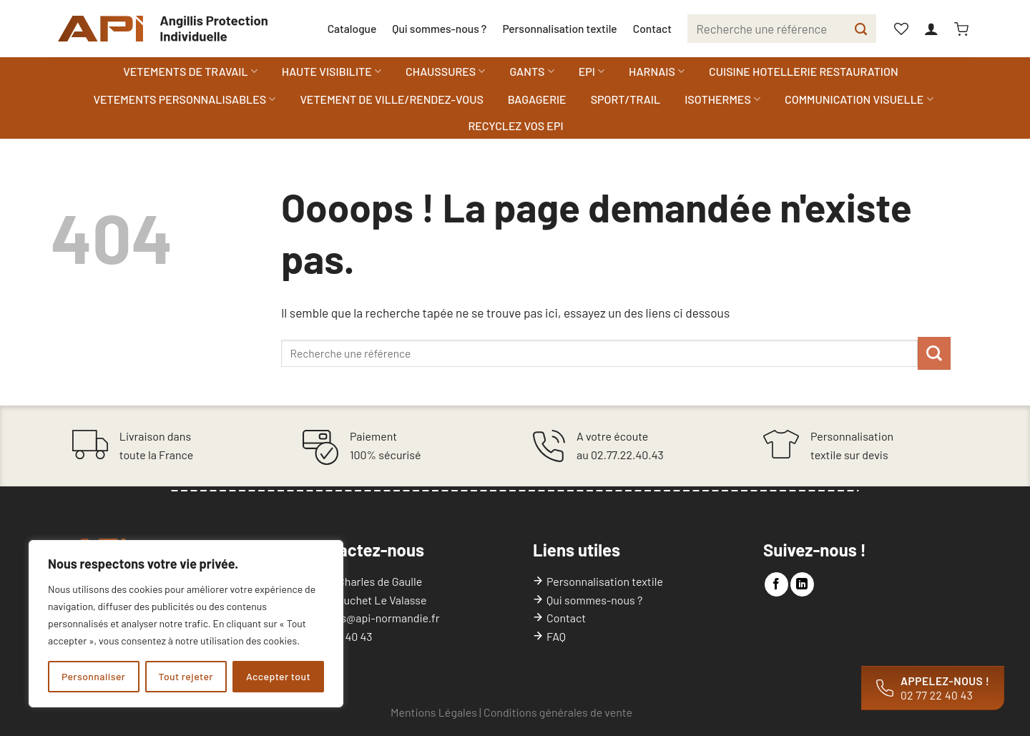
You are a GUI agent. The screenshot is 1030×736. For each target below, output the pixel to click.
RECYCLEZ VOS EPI (515, 125)
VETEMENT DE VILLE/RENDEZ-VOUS (391, 99)
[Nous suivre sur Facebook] (776, 584)
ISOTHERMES (722, 99)
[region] (186, 623)
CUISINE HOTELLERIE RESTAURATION (803, 71)
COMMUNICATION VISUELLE (859, 99)
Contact (652, 28)
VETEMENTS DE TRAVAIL (190, 71)
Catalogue (352, 28)
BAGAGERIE (537, 99)
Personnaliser (93, 676)
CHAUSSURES (445, 71)
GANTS (531, 71)
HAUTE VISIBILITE (331, 71)
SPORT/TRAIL (625, 99)
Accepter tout (278, 676)
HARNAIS (657, 71)
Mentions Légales (434, 712)
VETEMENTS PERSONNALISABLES (184, 99)
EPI (591, 71)
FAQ (556, 636)
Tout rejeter (186, 676)
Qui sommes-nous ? (439, 28)
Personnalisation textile (559, 28)
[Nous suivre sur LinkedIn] (802, 584)
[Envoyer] (861, 28)
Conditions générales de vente (558, 712)
